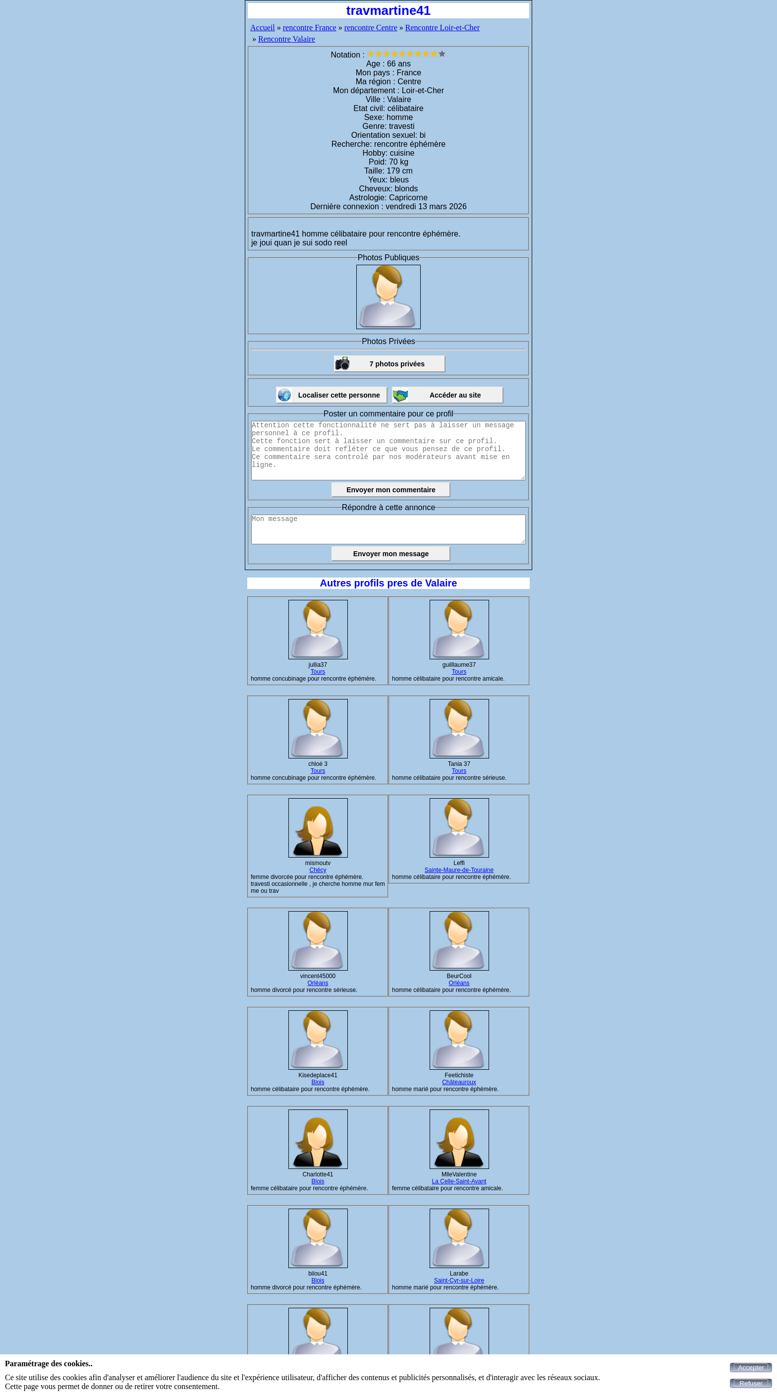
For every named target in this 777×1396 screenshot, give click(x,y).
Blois (317, 1082)
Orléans (317, 983)
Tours (318, 671)
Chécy (317, 870)
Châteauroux (459, 1082)
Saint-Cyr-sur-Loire (459, 1280)
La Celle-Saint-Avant (459, 1181)
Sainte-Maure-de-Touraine (459, 870)
